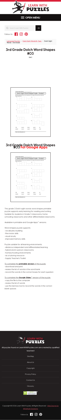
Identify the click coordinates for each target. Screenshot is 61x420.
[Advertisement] (20, 300)
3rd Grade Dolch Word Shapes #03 (30, 52)
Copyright (31, 368)
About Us (30, 362)
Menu (30, 17)
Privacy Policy (30, 374)
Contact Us (30, 380)
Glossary (30, 386)
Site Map (30, 356)
